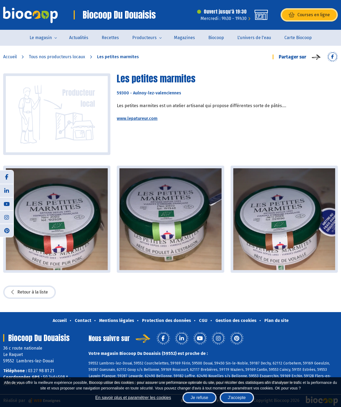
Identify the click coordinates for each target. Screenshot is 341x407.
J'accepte (237, 397)
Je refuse (199, 397)
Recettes (110, 37)
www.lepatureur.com (137, 118)
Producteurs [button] (144, 37)
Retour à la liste (29, 292)
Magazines (184, 37)
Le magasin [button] (41, 37)
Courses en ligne (309, 15)
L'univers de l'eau (254, 37)
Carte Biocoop (298, 37)
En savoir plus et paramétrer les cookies (133, 397)
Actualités (78, 37)
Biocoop (216, 37)
